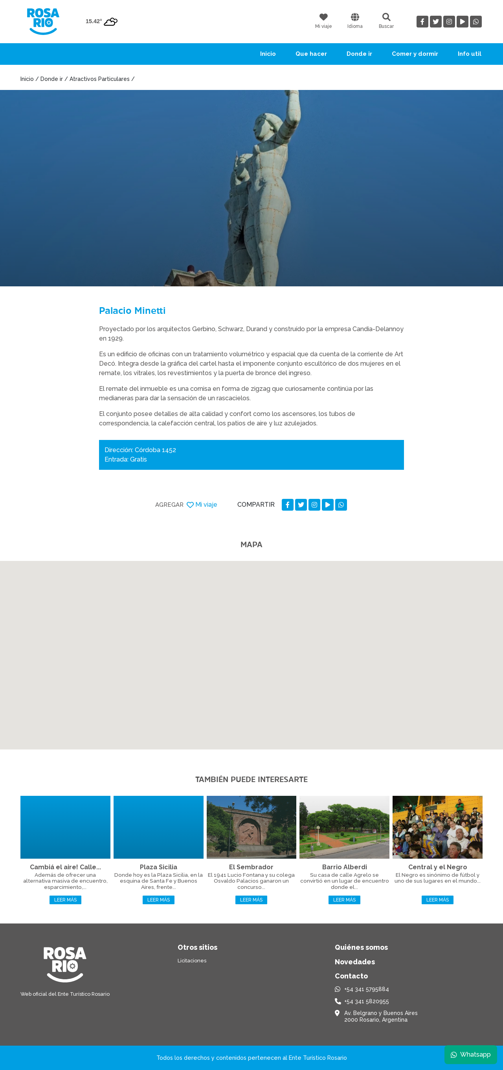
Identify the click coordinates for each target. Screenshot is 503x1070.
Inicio (268, 53)
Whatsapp (470, 1054)
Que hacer (311, 53)
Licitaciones (192, 961)
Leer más (65, 900)
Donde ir (359, 53)
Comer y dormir (415, 53)
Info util (469, 53)
